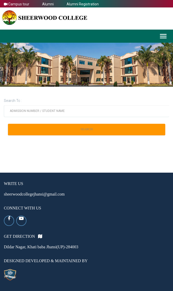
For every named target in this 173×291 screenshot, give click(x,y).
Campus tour (16, 4)
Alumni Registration (83, 4)
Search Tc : (13, 101)
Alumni (48, 4)
